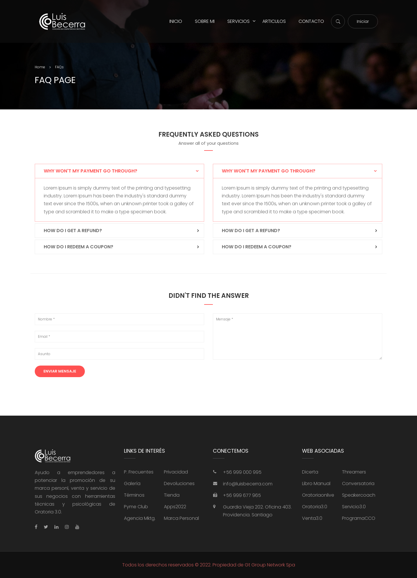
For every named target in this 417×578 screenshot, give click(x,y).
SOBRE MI (205, 21)
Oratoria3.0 (314, 506)
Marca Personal (181, 518)
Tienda (172, 495)
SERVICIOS (238, 21)
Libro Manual (316, 483)
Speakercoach (358, 495)
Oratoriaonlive (318, 495)
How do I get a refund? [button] (73, 230)
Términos (134, 495)
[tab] (119, 171)
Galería (132, 483)
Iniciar (363, 21)
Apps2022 (175, 506)
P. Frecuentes (138, 472)
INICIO (175, 21)
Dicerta (310, 472)
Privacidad (176, 472)
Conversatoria (358, 483)
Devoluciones (179, 483)
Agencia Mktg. (140, 518)
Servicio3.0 (354, 506)
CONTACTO (311, 21)
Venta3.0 (312, 518)
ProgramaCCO (358, 518)
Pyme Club (136, 506)
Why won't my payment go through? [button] (90, 171)
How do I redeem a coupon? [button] (78, 246)
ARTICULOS (274, 21)
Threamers (354, 472)
